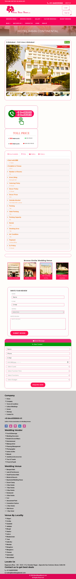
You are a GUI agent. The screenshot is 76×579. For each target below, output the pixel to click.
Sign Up (66, 13)
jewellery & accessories (14, 457)
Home (8, 399)
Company (9, 401)
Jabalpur (9, 526)
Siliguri (9, 518)
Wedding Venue (11, 19)
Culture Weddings (50, 19)
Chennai (9, 552)
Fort (8, 498)
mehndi (9, 454)
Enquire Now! (38, 385)
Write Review (14, 316)
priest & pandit (11, 462)
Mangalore (10, 549)
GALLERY (37, 19)
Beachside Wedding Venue (15, 480)
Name (13, 294)
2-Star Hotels (11, 506)
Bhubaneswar (11, 536)
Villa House (10, 508)
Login (65, 8)
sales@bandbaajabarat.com (15, 573)
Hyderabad (10, 555)
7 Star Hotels (11, 487)
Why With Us (17, 23)
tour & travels (11, 459)
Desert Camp (11, 482)
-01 (21, 418)
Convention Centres (13, 503)
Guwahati (9, 523)
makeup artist (11, 444)
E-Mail (13, 301)
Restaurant (10, 493)
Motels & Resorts (12, 477)
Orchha (9, 521)
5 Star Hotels (11, 490)
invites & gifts (11, 451)
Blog (7, 23)
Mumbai (9, 544)
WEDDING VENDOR (25, 19)
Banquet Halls (11, 469)
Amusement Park (12, 500)
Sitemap (9, 412)
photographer (11, 449)
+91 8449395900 (55, 3)
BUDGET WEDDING (65, 19)
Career (9, 409)
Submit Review (19, 333)
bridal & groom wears (13, 438)
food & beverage (12, 433)
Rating (14, 308)
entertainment (11, 441)
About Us (68, 3)
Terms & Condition (12, 404)
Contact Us (29, 23)
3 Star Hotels (11, 485)
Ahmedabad (10, 557)
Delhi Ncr (9, 542)
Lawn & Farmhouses (13, 472)
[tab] (13, 154)
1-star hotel (10, 511)
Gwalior (9, 531)
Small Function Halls (13, 474)
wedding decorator (13, 436)
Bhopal (9, 529)
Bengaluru (10, 547)
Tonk (8, 539)
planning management (13, 446)
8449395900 (14, 418)
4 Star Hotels (11, 495)
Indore (9, 534)
